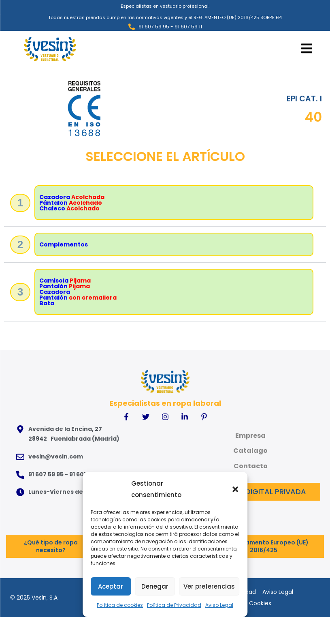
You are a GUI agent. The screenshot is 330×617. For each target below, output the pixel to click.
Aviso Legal (219, 605)
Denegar (154, 586)
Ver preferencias (209, 586)
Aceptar (110, 586)
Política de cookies (120, 605)
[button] (235, 489)
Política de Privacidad (174, 605)
